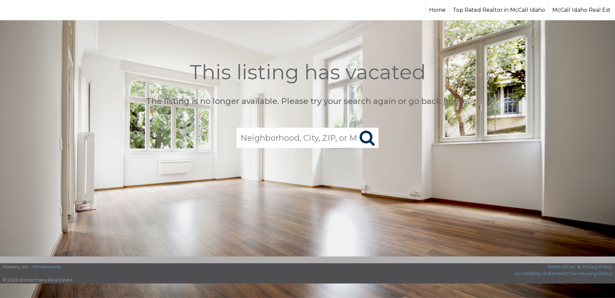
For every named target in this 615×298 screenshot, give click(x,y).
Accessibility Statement (540, 273)
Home (437, 10)
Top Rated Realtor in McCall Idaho (499, 10)
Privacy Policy (597, 266)
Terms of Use (561, 266)
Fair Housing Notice (590, 273)
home (455, 101)
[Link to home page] (30, 10)
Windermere (46, 266)
